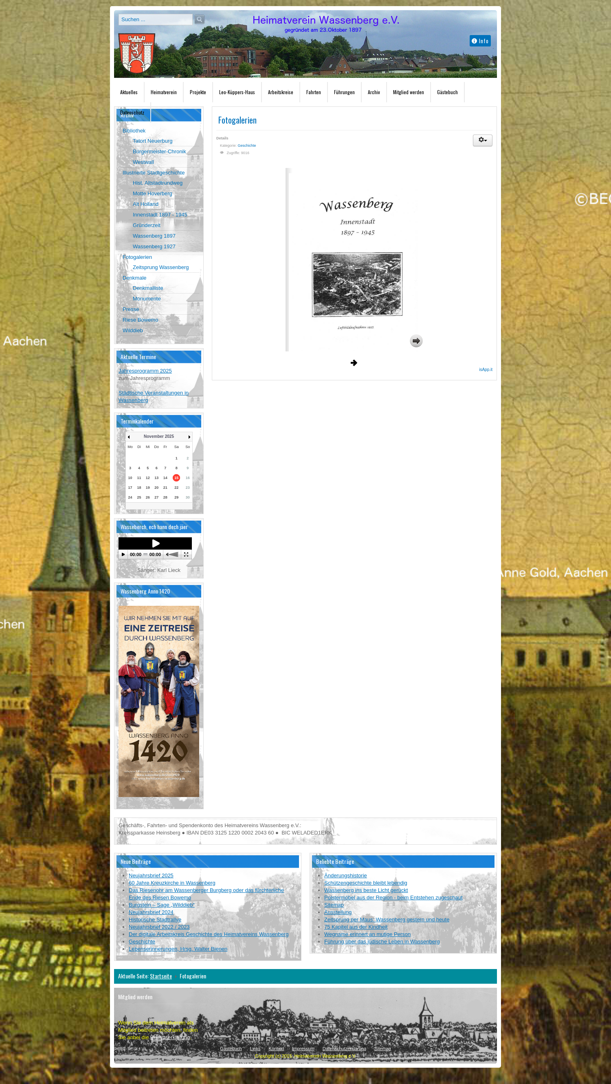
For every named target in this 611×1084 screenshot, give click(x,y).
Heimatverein (164, 91)
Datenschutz (132, 112)
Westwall (143, 162)
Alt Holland (145, 204)
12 (148, 478)
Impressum (303, 1048)
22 (176, 488)
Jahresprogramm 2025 (145, 371)
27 (156, 497)
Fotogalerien (137, 257)
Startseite (161, 975)
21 (165, 488)
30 (188, 497)
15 (176, 478)
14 (165, 478)
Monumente (147, 299)
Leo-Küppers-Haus (237, 91)
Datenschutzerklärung (344, 1048)
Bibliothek (134, 131)
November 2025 (159, 436)
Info (480, 41)
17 (130, 488)
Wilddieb (133, 330)
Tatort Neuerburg (153, 141)
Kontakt (276, 1048)
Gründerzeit (146, 225)
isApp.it (485, 369)
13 (156, 478)
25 (139, 497)
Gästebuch (447, 91)
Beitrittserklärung (170, 1037)
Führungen (344, 91)
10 (130, 478)
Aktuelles (129, 91)
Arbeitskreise (280, 91)
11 (139, 478)
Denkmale (135, 278)
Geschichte (247, 146)
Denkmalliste (148, 288)
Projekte (198, 91)
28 (165, 497)
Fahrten (313, 91)
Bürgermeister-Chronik (159, 151)
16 (188, 478)
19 (148, 488)
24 (130, 497)
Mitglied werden (408, 91)
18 (139, 488)
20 (156, 488)
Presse (131, 309)
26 (148, 497)
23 (188, 488)
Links (255, 1048)
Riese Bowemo (140, 320)
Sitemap (382, 1048)
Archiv (374, 91)
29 (176, 497)
